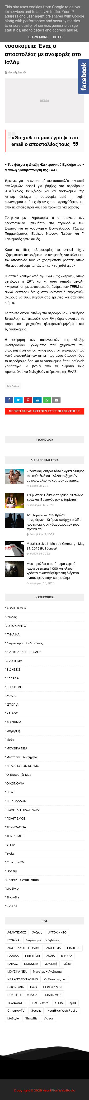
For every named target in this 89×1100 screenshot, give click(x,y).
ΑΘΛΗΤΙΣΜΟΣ (16, 608)
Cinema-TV (15, 862)
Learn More (38, 37)
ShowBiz (12, 897)
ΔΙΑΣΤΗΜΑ (14, 660)
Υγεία (10, 853)
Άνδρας (11, 617)
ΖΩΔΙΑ (11, 696)
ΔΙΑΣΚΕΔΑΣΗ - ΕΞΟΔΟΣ (24, 652)
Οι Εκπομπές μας (18, 774)
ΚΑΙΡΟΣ (12, 713)
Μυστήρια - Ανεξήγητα (21, 757)
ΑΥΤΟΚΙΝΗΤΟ (16, 625)
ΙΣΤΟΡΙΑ (12, 704)
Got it (58, 37)
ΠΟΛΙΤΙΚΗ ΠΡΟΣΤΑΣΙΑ (22, 809)
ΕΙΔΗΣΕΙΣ (13, 386)
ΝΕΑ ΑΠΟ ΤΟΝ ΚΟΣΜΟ (22, 766)
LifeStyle (12, 888)
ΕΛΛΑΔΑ (12, 678)
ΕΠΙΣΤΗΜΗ (14, 687)
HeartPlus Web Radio (22, 880)
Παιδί (10, 792)
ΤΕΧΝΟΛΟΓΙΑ (16, 827)
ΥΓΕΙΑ (10, 845)
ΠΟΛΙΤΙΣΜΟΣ (15, 818)
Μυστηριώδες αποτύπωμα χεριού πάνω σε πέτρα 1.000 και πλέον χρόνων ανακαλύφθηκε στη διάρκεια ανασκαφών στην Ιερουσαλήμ (53, 570)
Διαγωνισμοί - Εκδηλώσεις (24, 643)
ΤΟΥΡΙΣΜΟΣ (15, 836)
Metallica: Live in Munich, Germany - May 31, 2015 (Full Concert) (55, 545)
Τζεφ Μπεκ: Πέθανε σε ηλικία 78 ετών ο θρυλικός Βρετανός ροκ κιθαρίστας (55, 497)
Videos (11, 906)
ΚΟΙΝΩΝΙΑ (13, 722)
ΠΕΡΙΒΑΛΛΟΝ (16, 801)
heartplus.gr (17, 72)
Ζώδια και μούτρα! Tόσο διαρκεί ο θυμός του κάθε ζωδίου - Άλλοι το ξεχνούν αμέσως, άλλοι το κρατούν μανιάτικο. (55, 476)
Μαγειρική (13, 731)
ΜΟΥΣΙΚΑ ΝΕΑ (16, 748)
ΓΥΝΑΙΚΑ (12, 634)
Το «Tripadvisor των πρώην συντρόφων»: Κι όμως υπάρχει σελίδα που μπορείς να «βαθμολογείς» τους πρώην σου (54, 522)
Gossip (11, 871)
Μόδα (10, 739)
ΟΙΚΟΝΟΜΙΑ (15, 783)
